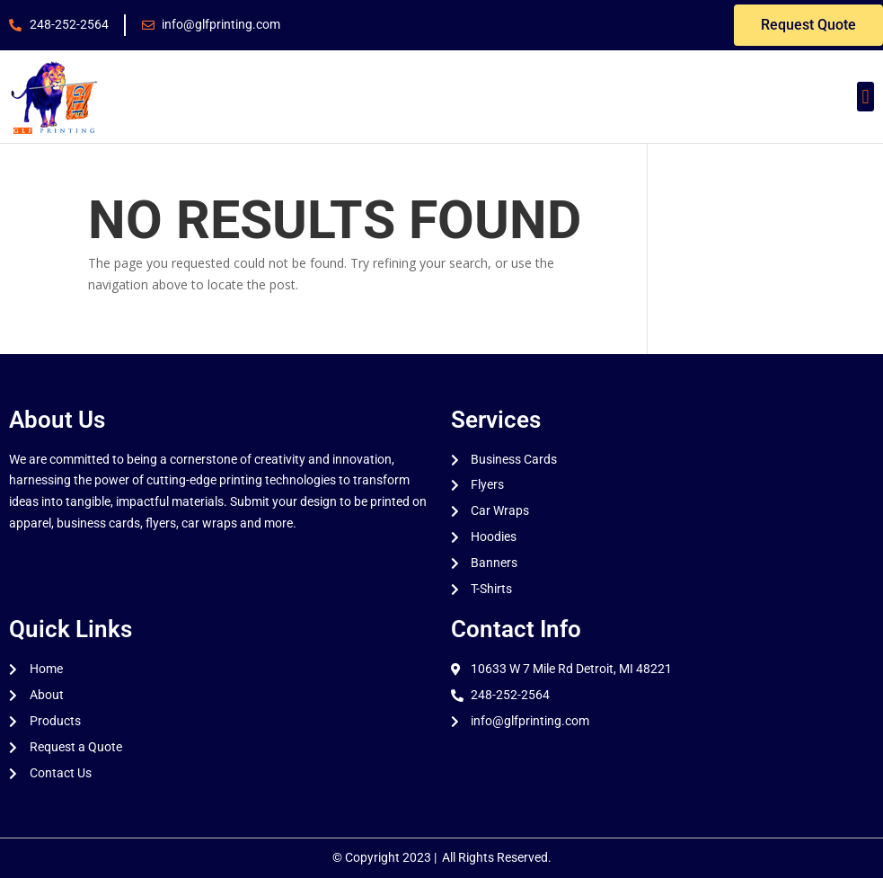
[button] (865, 96)
